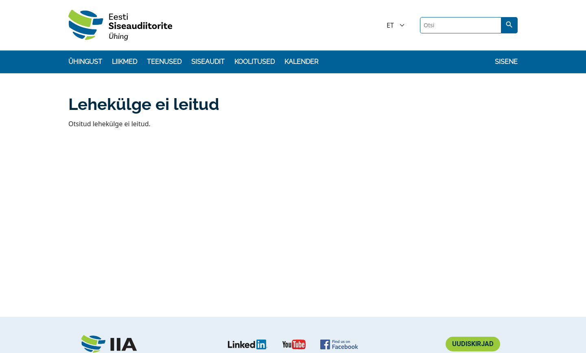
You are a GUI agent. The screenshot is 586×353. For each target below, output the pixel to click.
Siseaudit (208, 62)
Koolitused (254, 62)
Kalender (301, 62)
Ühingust (85, 62)
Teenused (164, 62)
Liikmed (124, 62)
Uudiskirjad (473, 344)
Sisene (506, 62)
